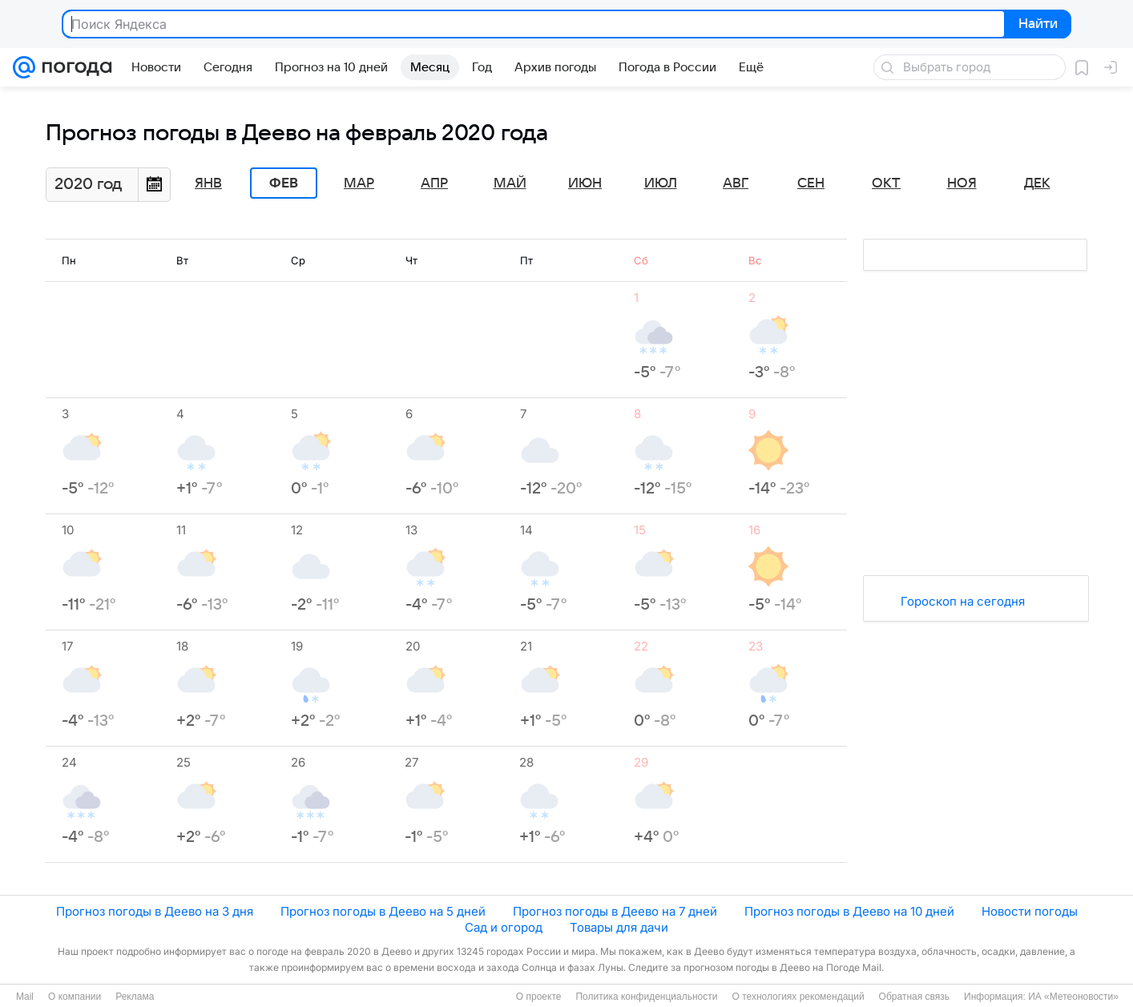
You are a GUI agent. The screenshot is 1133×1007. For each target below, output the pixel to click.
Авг (735, 183)
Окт (886, 183)
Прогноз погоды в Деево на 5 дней (383, 911)
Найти (1036, 25)
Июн (585, 183)
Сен (811, 183)
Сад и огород (503, 927)
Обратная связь (914, 996)
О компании (74, 996)
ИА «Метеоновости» (1073, 996)
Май (510, 183)
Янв (208, 183)
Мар (359, 183)
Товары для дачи (619, 927)
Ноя (962, 183)
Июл (660, 183)
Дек (1037, 183)
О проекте (539, 996)
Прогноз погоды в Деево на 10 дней (849, 911)
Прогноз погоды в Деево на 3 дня (154, 911)
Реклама (134, 996)
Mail (25, 996)
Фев (283, 183)
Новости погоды (1030, 911)
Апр (434, 183)
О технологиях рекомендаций (798, 996)
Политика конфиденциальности (646, 996)
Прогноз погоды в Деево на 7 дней (615, 911)
